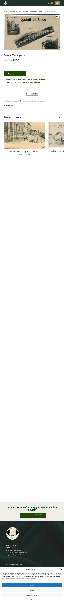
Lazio (40, 11)
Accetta (32, 585)
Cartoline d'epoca (15, 11)
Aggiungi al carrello (15, 74)
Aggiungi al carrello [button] (24, 155)
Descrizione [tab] (32, 94)
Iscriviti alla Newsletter (33, 515)
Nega (32, 590)
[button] (61, 569)
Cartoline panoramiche (30, 11)
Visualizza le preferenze (32, 595)
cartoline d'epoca (14, 82)
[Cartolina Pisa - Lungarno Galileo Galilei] (24, 135)
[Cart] (52, 3)
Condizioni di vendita (13, 564)
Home (6, 11)
